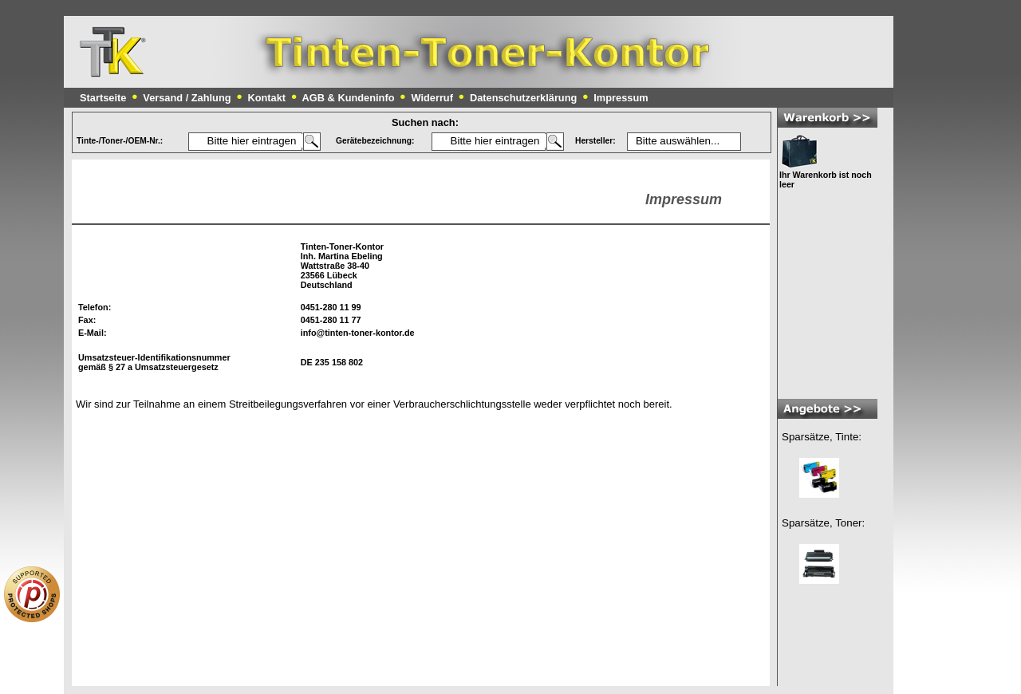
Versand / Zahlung (187, 98)
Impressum (620, 98)
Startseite (103, 98)
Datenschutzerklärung (523, 98)
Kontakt (266, 98)
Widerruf (432, 98)
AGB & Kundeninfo (348, 98)
